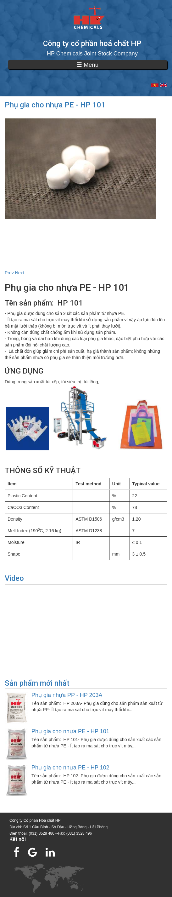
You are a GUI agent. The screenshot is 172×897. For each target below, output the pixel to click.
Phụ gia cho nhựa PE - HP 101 (70, 731)
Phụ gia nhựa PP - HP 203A (66, 695)
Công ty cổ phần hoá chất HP (92, 43)
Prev (9, 272)
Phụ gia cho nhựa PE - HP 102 (70, 767)
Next (19, 272)
